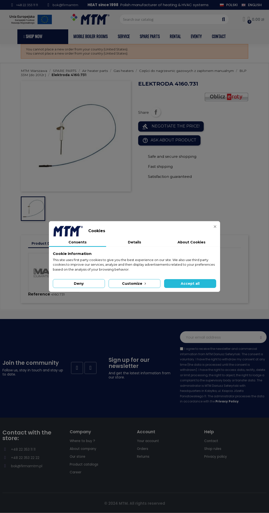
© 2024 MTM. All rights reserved (134, 503)
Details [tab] (134, 242)
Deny (79, 283)
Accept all (190, 283)
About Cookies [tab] (191, 242)
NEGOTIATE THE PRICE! (171, 126)
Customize (134, 283)
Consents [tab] (77, 242)
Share (156, 112)
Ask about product (169, 140)
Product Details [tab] (46, 243)
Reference (39, 294)
